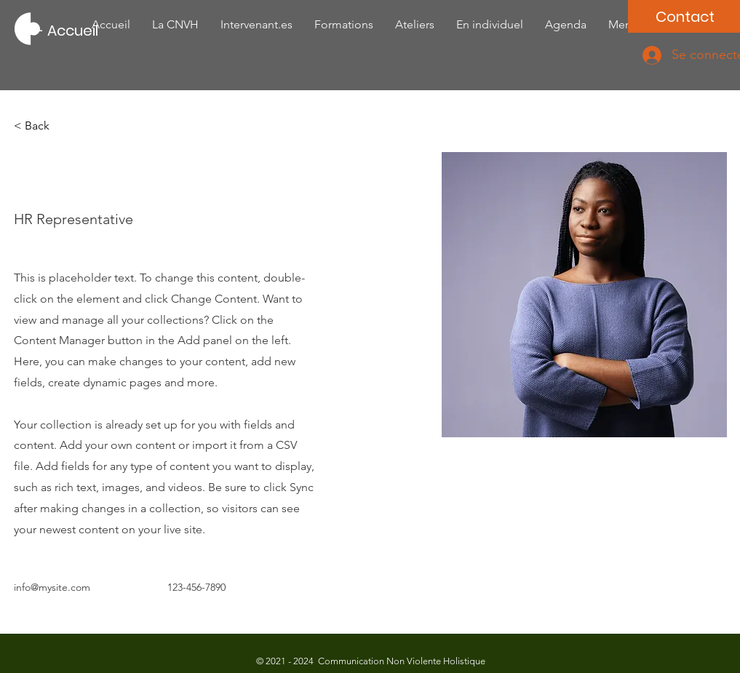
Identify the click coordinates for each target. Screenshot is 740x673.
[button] (42, 126)
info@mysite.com (52, 587)
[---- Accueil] (56, 31)
